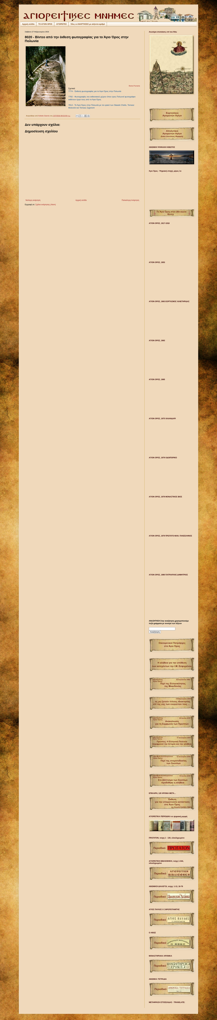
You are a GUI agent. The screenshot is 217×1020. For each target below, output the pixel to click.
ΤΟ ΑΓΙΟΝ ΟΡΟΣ (45, 24)
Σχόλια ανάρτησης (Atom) (45, 205)
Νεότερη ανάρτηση (33, 200)
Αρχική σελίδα (28, 24)
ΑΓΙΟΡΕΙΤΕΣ (61, 24)
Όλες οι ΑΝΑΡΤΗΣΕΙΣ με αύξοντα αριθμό (88, 24)
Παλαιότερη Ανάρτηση (130, 200)
